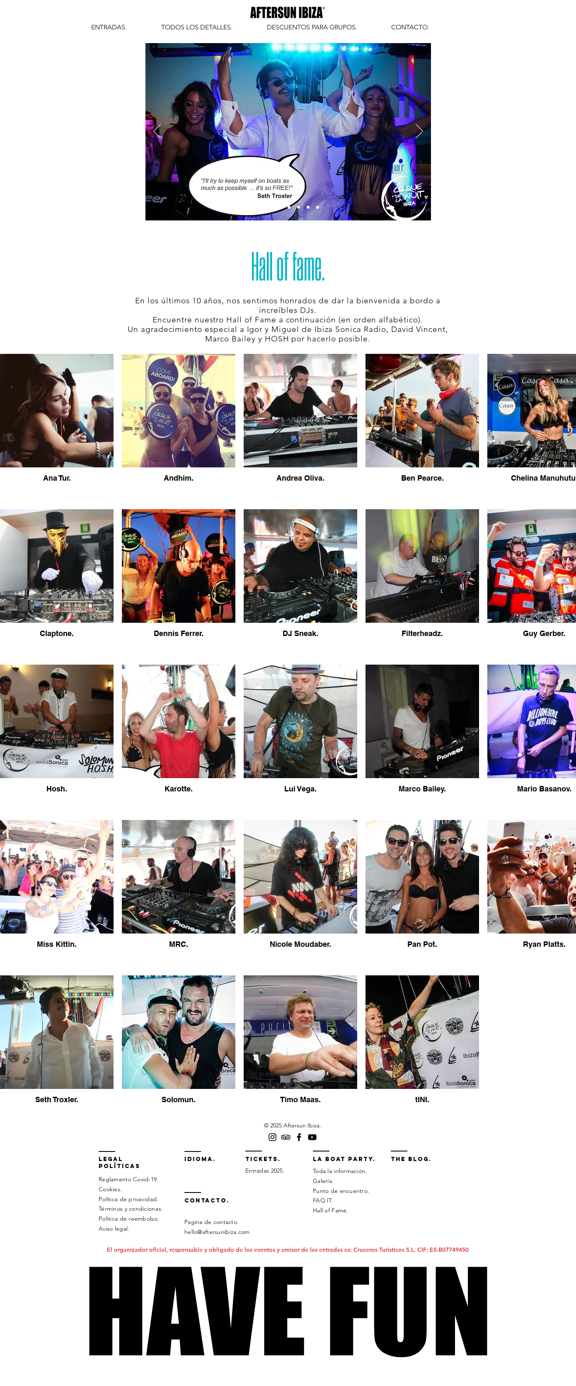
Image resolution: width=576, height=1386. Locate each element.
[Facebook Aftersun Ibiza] (299, 1137)
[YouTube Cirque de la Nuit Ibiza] (312, 1137)
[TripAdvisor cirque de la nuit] (286, 1137)
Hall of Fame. (331, 1210)
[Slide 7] (317, 207)
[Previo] (157, 132)
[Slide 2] (270, 207)
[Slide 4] (289, 207)
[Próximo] (419, 132)
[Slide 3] (279, 207)
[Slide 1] (259, 207)
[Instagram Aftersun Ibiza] (272, 1137)
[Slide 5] (298, 207)
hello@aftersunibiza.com (216, 1232)
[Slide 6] (308, 207)
